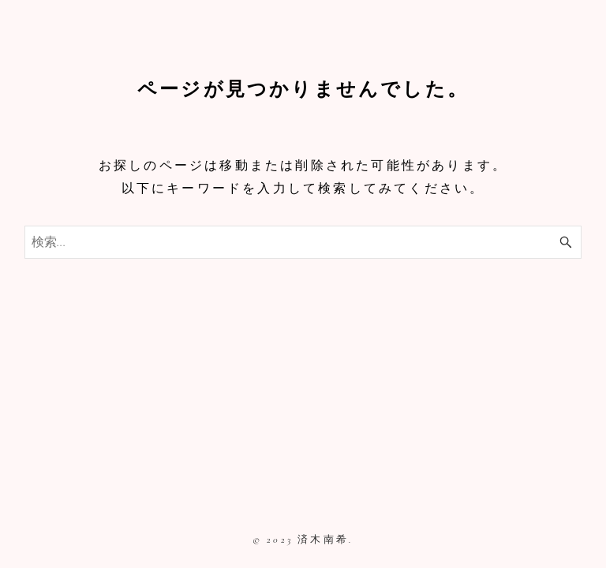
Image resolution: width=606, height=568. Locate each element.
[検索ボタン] (566, 242)
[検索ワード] (303, 242)
